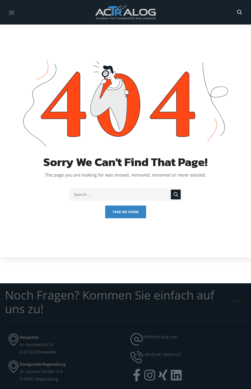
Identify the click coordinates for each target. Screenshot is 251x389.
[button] (239, 12)
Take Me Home (126, 211)
